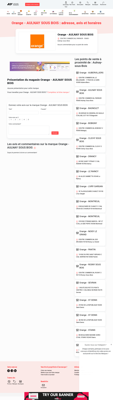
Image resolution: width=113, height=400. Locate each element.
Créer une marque (46, 374)
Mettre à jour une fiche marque (50, 376)
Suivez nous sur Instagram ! (95, 345)
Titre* (10, 113)
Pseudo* (43, 113)
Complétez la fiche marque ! (59, 96)
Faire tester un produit (47, 378)
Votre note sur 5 (14, 121)
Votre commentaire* (15, 127)
